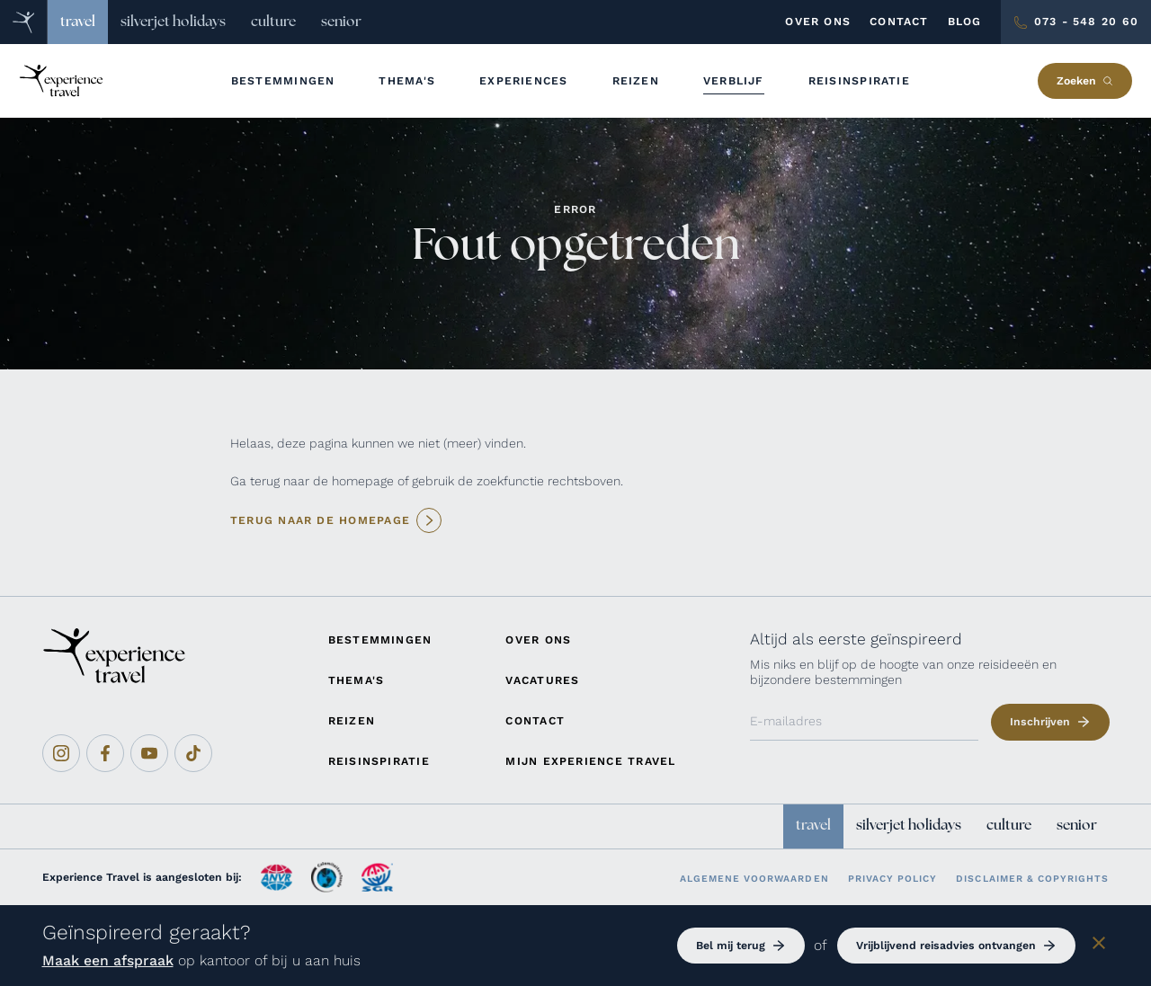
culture (273, 21)
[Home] (24, 22)
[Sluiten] (1099, 946)
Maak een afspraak (108, 960)
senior (341, 21)
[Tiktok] (193, 753)
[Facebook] (105, 753)
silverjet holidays (173, 21)
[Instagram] (61, 753)
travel (77, 21)
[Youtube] (149, 753)
